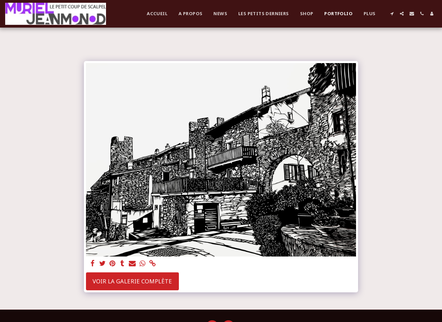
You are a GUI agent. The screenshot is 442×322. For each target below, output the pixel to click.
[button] (391, 13)
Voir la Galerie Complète (132, 281)
